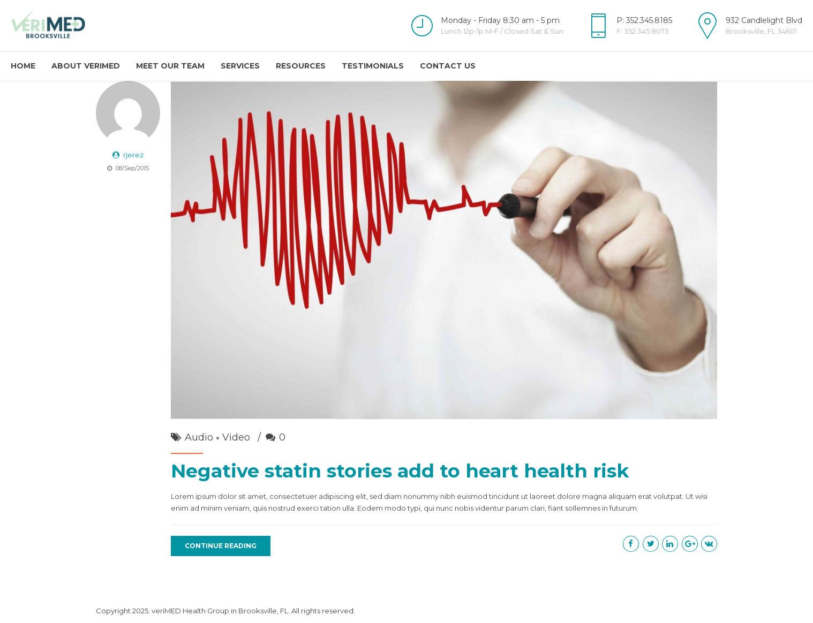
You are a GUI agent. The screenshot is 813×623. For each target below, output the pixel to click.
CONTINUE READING (221, 546)
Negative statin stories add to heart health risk (400, 471)
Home (23, 66)
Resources (301, 66)
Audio (199, 438)
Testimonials (373, 66)
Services (240, 66)
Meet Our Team (170, 66)
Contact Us (448, 66)
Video (236, 438)
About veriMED (85, 66)
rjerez (133, 155)
